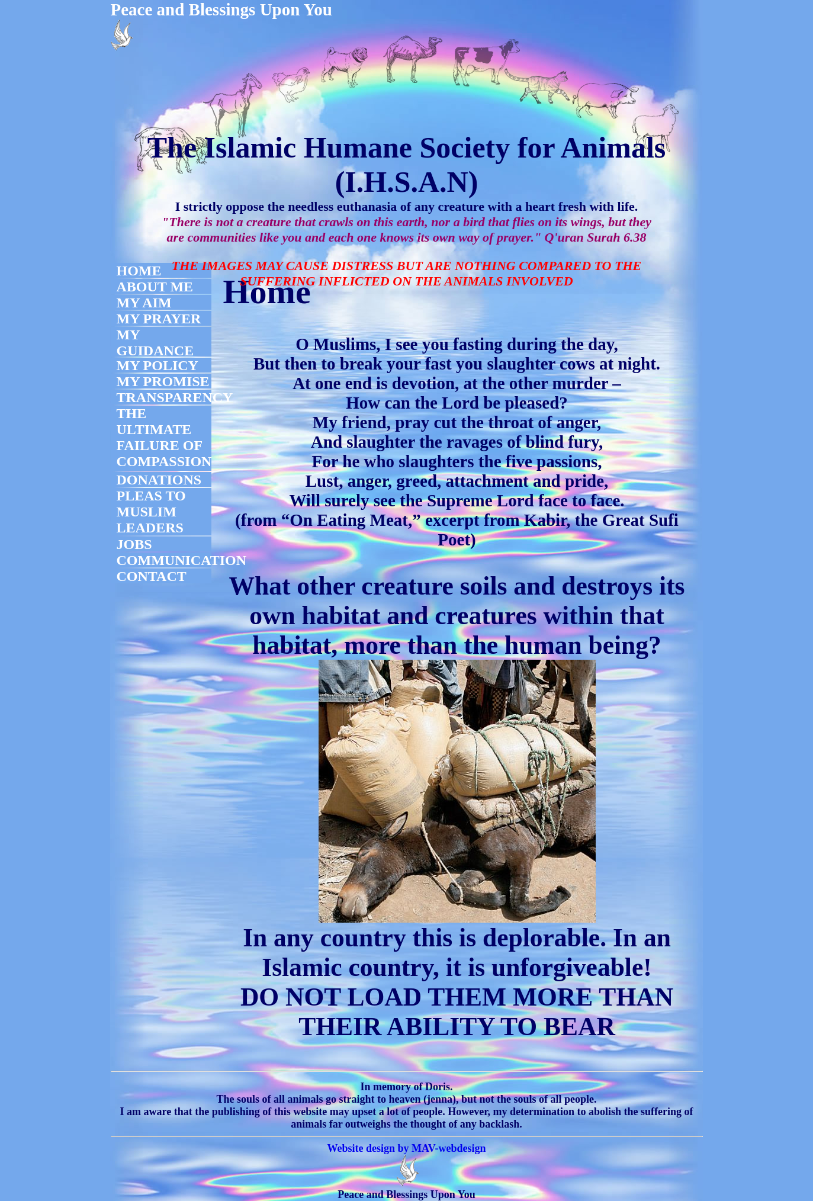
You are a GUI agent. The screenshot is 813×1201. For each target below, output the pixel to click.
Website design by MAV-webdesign (406, 1148)
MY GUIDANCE (155, 342)
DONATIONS (159, 479)
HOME (139, 270)
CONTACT (152, 576)
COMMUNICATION (182, 560)
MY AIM (144, 302)
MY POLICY (157, 365)
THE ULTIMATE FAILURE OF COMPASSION (164, 437)
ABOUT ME (155, 286)
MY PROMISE (163, 381)
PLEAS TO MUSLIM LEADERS (151, 511)
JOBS (134, 544)
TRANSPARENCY (175, 397)
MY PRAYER (159, 318)
